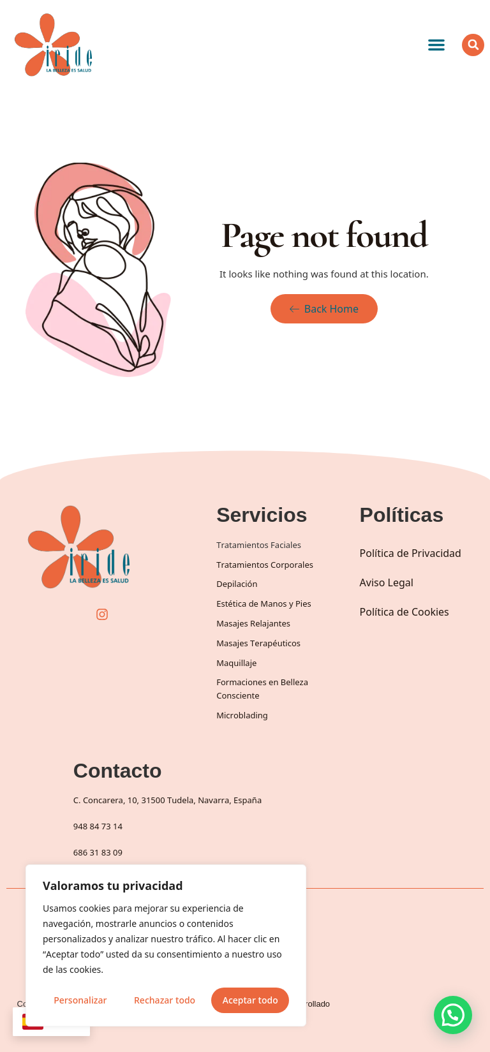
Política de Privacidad (410, 553)
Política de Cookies (404, 612)
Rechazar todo (164, 1000)
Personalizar (80, 1000)
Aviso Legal (386, 582)
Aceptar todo (250, 1000)
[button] (436, 44)
